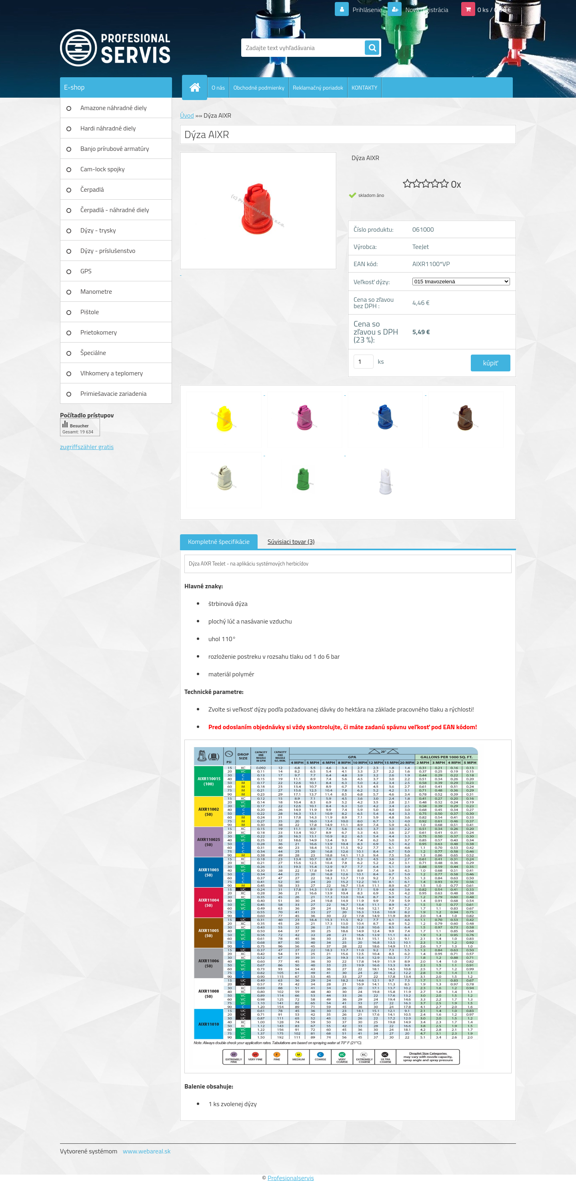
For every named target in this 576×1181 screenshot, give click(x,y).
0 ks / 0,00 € (494, 9)
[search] (372, 48)
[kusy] (364, 362)
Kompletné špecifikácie (219, 541)
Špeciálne (93, 352)
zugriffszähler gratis (87, 446)
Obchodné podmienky (258, 87)
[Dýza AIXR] (224, 392)
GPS (86, 271)
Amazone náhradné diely (113, 107)
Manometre (96, 291)
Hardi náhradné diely (108, 128)
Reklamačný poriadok (318, 87)
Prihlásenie (367, 9)
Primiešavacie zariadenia (113, 393)
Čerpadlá (92, 189)
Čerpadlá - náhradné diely (114, 210)
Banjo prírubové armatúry (114, 148)
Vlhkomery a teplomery (111, 373)
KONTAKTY (364, 87)
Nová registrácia (426, 9)
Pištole (89, 312)
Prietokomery (98, 332)
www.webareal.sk (147, 1151)
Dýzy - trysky (98, 230)
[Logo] (115, 48)
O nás (218, 87)
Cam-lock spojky (102, 169)
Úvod (187, 115)
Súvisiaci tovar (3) (291, 541)
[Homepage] (198, 87)
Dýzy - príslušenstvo (107, 250)
